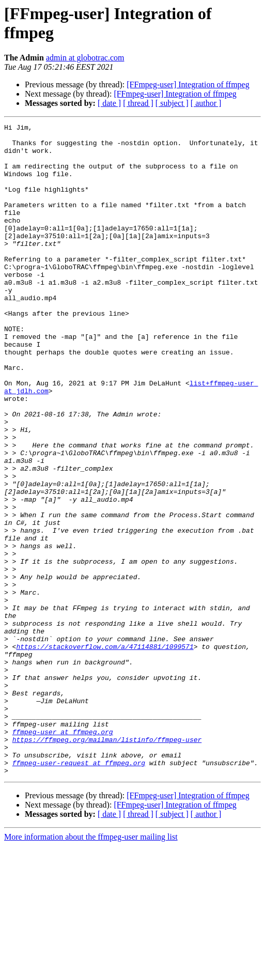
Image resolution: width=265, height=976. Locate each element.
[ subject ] (172, 103)
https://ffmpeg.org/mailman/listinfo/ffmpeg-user (107, 863)
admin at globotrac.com (85, 57)
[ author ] (206, 103)
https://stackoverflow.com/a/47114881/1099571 (104, 751)
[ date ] (109, 103)
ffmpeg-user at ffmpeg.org (62, 854)
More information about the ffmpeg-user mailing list (91, 967)
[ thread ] (138, 103)
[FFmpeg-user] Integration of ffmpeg (188, 84)
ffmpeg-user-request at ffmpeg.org (78, 891)
